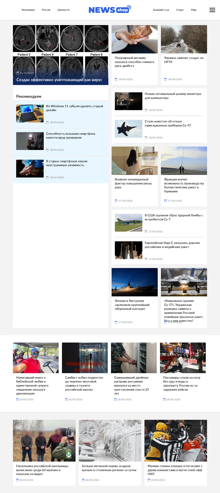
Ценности (63, 9)
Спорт (180, 9)
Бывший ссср (161, 9)
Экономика (28, 9)
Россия (46, 9)
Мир (193, 9)
